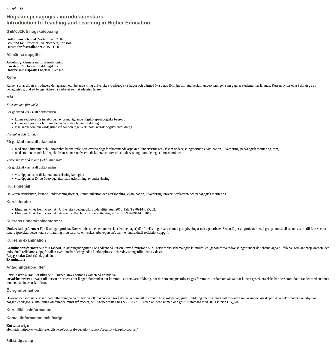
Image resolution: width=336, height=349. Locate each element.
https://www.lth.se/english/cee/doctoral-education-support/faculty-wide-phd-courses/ (79, 329)
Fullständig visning (19, 340)
